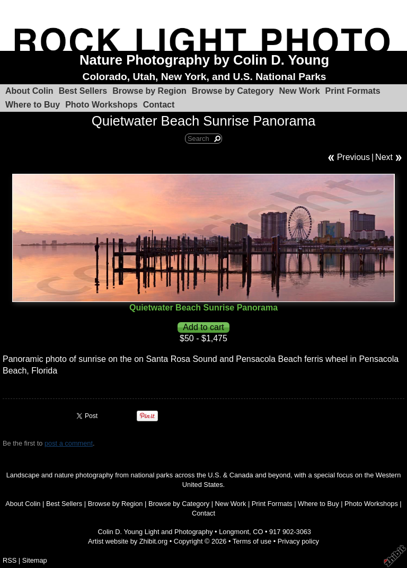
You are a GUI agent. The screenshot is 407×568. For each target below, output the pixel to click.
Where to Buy (32, 104)
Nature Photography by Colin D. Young (204, 59)
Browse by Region (149, 90)
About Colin (29, 90)
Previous (353, 157)
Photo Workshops (101, 104)
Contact (159, 104)
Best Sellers (83, 90)
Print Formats (353, 90)
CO (258, 532)
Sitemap (34, 560)
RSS (9, 560)
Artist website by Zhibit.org (127, 541)
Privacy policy (298, 541)
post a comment (69, 443)
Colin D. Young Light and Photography (155, 532)
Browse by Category (233, 90)
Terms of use (252, 541)
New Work (299, 90)
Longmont (234, 532)
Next (384, 157)
